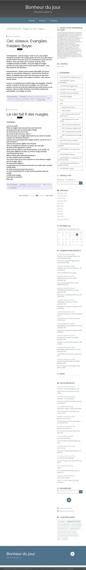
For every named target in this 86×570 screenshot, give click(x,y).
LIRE (61, 104)
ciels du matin (11, 100)
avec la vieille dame (63, 525)
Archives (42, 21)
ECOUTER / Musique (66, 96)
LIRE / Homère (66, 110)
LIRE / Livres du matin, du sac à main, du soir (70, 115)
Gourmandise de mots (68, 107)
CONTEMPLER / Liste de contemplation (36, 96)
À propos (53, 21)
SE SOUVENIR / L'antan (67, 168)
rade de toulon (35, 186)
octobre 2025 (61, 198)
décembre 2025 (62, 193)
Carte (62, 374)
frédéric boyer (20, 100)
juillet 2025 (60, 206)
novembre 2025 (62, 196)
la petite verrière (63, 256)
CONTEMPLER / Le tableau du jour (70, 77)
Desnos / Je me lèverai (65, 399)
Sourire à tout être (63, 418)
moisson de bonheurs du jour (67, 532)
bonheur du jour (75, 528)
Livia (59, 314)
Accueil (32, 21)
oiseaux (32, 100)
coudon (28, 186)
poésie (24, 186)
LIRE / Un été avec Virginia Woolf (71, 128)
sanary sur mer (62, 528)
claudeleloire (62, 326)
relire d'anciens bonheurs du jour (68, 535)
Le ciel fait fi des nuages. (28, 114)
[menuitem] (32, 20)
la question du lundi (73, 521)
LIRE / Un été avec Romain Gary (71, 125)
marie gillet (61, 521)
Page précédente (23, 195)
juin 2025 (60, 209)
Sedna (59, 302)
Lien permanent (12, 96)
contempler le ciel (17, 186)
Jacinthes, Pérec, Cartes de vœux (69, 408)
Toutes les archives (63, 219)
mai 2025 (60, 211)
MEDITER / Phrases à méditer (69, 140)
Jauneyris (60, 361)
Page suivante (49, 195)
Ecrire (61, 100)
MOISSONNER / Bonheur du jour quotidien (34, 98)
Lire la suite (60, 67)
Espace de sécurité (64, 428)
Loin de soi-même (63, 438)
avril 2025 (60, 214)
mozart (65, 539)
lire (59, 539)
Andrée (60, 337)
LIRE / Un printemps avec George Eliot (70, 136)
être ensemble (76, 525)
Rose (59, 468)
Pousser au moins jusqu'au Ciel (68, 389)
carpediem (61, 349)
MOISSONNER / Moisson (67, 154)
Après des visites (63, 478)
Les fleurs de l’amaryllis (65, 458)
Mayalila (60, 290)
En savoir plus (70, 568)
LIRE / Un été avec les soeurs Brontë (69, 120)
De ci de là (61, 448)
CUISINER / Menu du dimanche (69, 93)
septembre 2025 (62, 201)
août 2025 (60, 203)
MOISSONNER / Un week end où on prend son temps (70, 159)
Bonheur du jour (43, 7)
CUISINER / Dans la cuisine (68, 89)
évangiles (27, 100)
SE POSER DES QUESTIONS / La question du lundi (68, 164)
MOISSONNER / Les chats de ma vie (69, 150)
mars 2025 (60, 216)
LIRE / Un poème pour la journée (71, 132)
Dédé (59, 278)
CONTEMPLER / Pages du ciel (14, 98)
